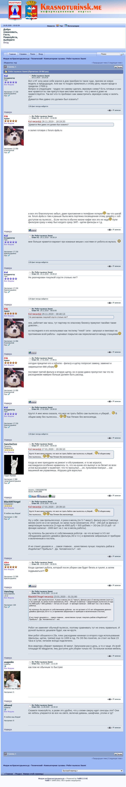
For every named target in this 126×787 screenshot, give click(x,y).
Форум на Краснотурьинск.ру (16, 59)
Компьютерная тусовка (54, 59)
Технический (36, 59)
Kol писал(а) (34, 121)
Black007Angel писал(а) (40, 596)
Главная (12, 54)
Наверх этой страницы (33, 774)
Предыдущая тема (100, 63)
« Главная (8, 774)
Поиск (32, 54)
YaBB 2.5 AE (82, 778)
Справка (23, 54)
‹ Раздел (18, 774)
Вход (6, 42)
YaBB (47, 780)
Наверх (8, 112)
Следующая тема (115, 63)
